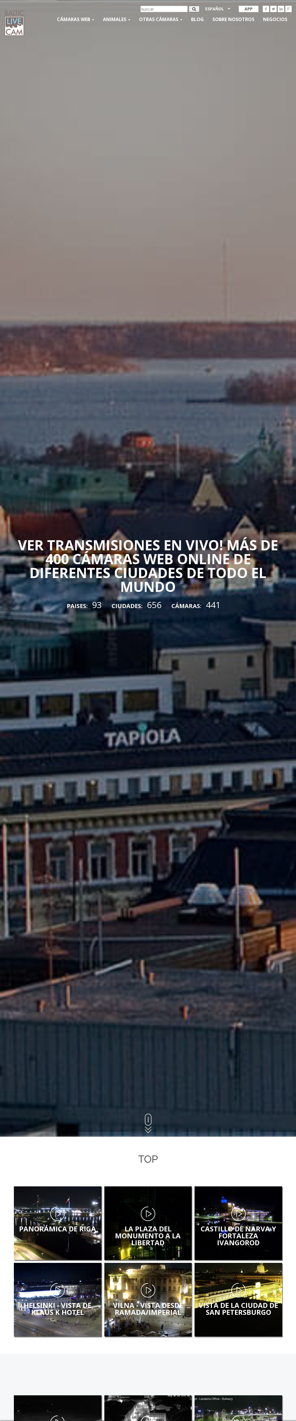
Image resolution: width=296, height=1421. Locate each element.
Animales (116, 19)
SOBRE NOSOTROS (233, 19)
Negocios (275, 19)
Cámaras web (75, 19)
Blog (197, 19)
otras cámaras (160, 19)
